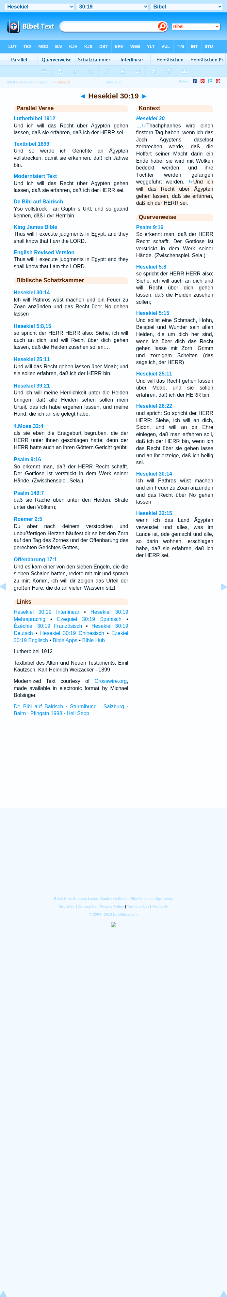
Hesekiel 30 (150, 118)
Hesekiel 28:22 (154, 406)
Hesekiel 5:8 (151, 267)
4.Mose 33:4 (28, 426)
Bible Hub (93, 640)
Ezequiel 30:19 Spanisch (89, 619)
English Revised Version (44, 252)
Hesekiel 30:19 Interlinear (46, 612)
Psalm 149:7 (29, 493)
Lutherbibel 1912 (34, 118)
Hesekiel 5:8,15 (32, 326)
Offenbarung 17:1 (35, 559)
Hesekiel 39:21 (32, 386)
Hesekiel (26, 82)
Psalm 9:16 (27, 459)
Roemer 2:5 (28, 519)
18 (144, 125)
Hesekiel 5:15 (152, 313)
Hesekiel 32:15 (154, 513)
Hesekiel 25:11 (32, 359)
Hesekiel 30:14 (32, 292)
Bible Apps (65, 640)
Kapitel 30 (45, 82)
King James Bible (35, 227)
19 (190, 181)
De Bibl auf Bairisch (38, 201)
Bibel (11, 82)
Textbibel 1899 (31, 144)
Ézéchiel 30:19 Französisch (48, 626)
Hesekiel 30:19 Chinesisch (72, 633)
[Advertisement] (113, 768)
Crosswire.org (111, 681)
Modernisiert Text (35, 176)
